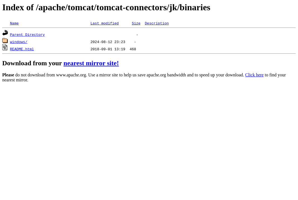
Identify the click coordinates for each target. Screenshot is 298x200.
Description (157, 23)
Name (14, 23)
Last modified (104, 23)
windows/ (18, 41)
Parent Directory (27, 34)
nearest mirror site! (91, 63)
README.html (22, 48)
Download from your (33, 63)
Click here (254, 74)
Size (136, 23)
